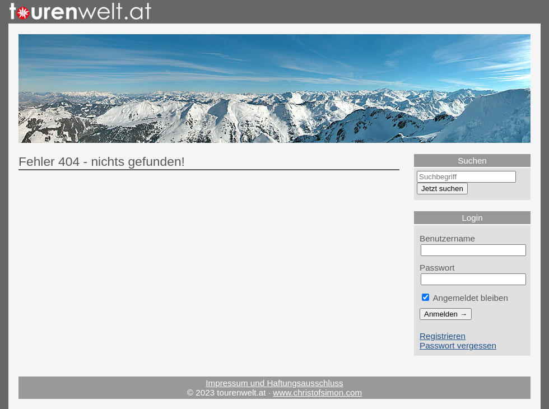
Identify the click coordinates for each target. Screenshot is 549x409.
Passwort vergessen (458, 345)
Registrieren (443, 336)
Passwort (437, 267)
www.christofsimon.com (317, 392)
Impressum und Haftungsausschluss (274, 383)
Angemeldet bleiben (465, 298)
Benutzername (447, 238)
